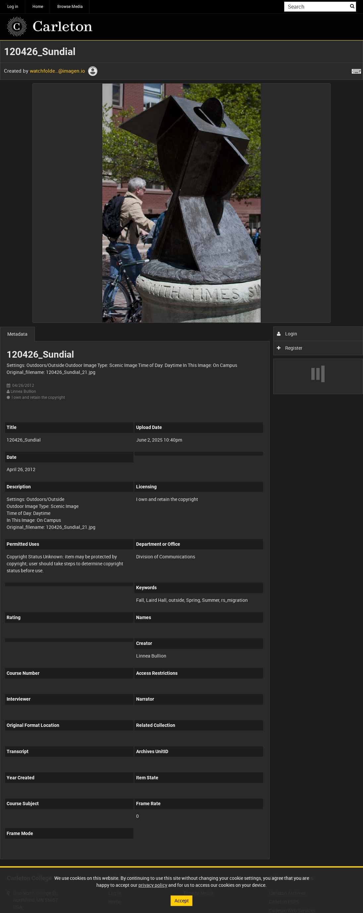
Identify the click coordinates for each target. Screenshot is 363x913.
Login (287, 333)
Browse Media (70, 6)
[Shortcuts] (356, 70)
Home (37, 6)
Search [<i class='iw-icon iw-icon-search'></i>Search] (352, 6)
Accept (182, 900)
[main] (181, 453)
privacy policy (152, 885)
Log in (12, 6)
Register (289, 348)
